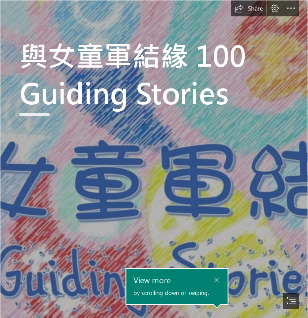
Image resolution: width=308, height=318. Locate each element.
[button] (248, 8)
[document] (154, 159)
